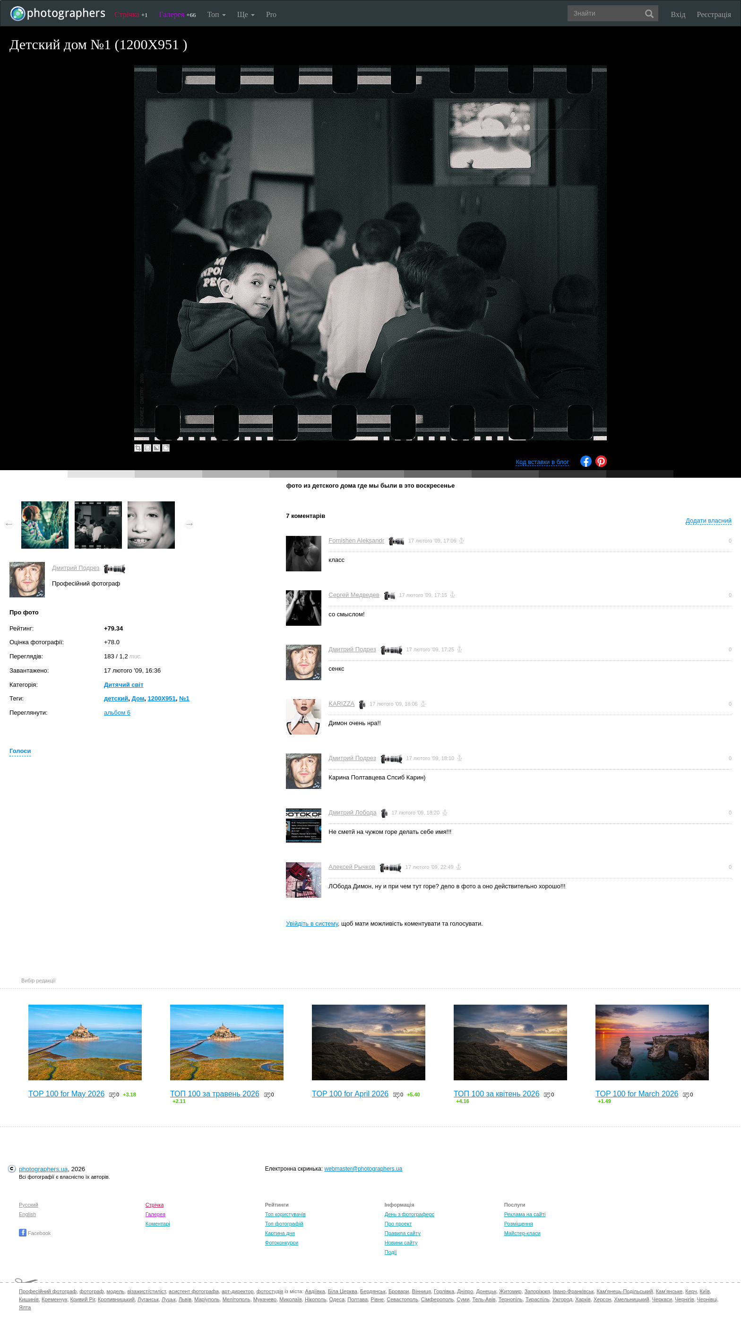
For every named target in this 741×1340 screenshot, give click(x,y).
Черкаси (662, 1299)
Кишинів (29, 1299)
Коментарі (158, 1223)
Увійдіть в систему (312, 923)
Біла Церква (342, 1291)
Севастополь (402, 1299)
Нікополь (315, 1299)
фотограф (91, 1291)
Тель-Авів (483, 1299)
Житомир (510, 1291)
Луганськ (148, 1299)
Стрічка (131, 14)
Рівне (377, 1299)
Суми (463, 1299)
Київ (705, 1291)
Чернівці (707, 1299)
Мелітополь (236, 1299)
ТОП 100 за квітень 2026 (497, 1094)
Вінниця (421, 1291)
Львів (185, 1299)
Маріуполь (206, 1299)
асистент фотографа (194, 1291)
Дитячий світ (124, 684)
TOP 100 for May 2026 (66, 1094)
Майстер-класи (522, 1233)
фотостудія (270, 1291)
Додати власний (709, 520)
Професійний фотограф (48, 1291)
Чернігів (684, 1299)
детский (116, 698)
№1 (184, 698)
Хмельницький (631, 1299)
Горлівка (444, 1291)
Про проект (398, 1223)
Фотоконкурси (281, 1242)
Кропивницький (116, 1299)
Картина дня (280, 1233)
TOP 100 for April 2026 (350, 1094)
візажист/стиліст (146, 1291)
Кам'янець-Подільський (624, 1291)
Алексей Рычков (351, 866)
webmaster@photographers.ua (363, 1168)
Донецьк (486, 1291)
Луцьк (169, 1299)
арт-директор (238, 1291)
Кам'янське (669, 1291)
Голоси (20, 750)
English (27, 1214)
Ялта (25, 1307)
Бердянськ (373, 1291)
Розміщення (518, 1223)
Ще (246, 14)
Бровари (398, 1291)
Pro (271, 14)
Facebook (35, 1233)
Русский (28, 1205)
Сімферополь (437, 1299)
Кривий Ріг (82, 1299)
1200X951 (162, 698)
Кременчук (54, 1299)
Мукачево (264, 1299)
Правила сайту (403, 1233)
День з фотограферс (410, 1214)
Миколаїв (290, 1299)
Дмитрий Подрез (75, 567)
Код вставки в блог (542, 461)
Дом (137, 698)
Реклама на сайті (525, 1214)
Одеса (337, 1299)
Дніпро (465, 1291)
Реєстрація (714, 14)
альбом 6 (117, 712)
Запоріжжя (537, 1291)
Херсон (602, 1299)
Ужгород (562, 1299)
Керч (691, 1291)
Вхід (678, 14)
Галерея (177, 14)
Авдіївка (315, 1291)
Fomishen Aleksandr (356, 540)
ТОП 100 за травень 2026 (214, 1094)
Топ (216, 14)
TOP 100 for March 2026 (637, 1094)
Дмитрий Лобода (352, 812)
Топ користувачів (285, 1214)
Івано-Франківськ (573, 1291)
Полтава (357, 1299)
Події (391, 1252)
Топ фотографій (284, 1223)
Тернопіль (511, 1299)
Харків (583, 1299)
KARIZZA (341, 703)
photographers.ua (43, 1169)
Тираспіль (538, 1299)
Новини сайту (401, 1242)
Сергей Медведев (353, 594)
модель (116, 1291)
